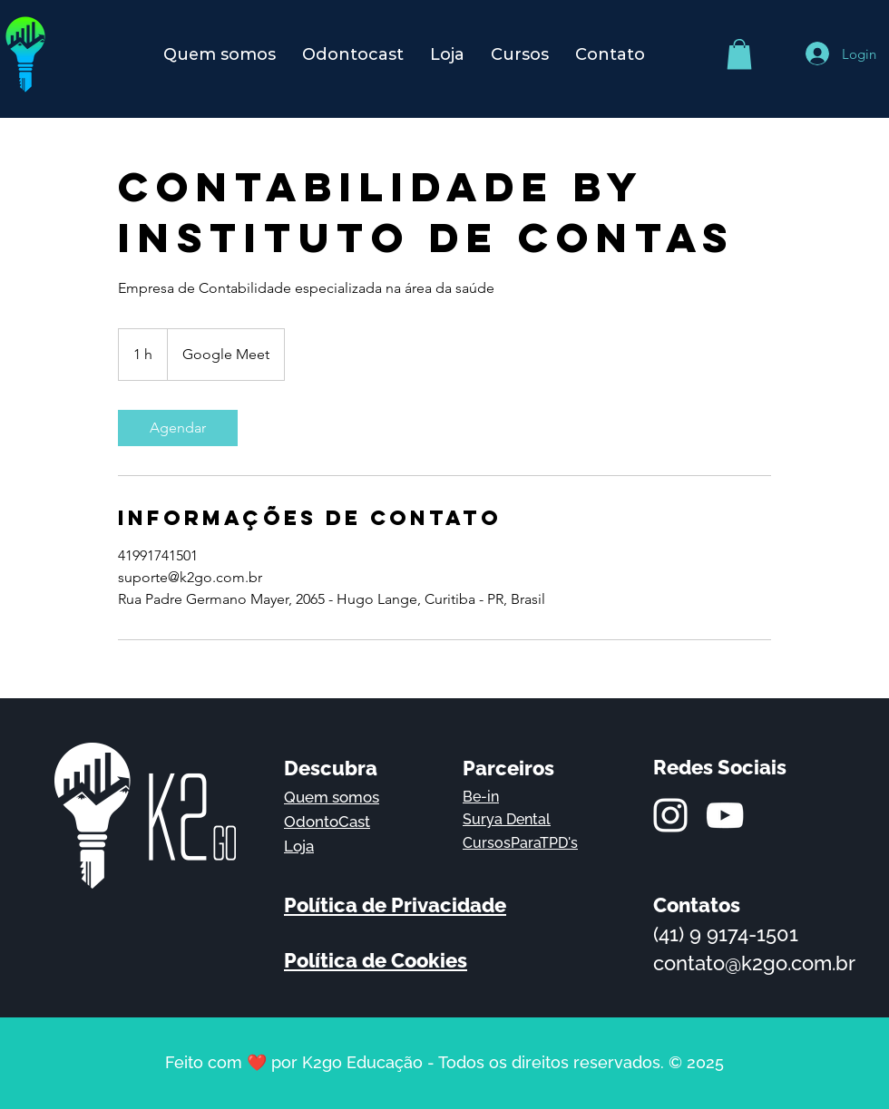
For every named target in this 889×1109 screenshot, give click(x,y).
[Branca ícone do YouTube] (724, 815)
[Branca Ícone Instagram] (670, 815)
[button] (739, 54)
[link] (178, 428)
